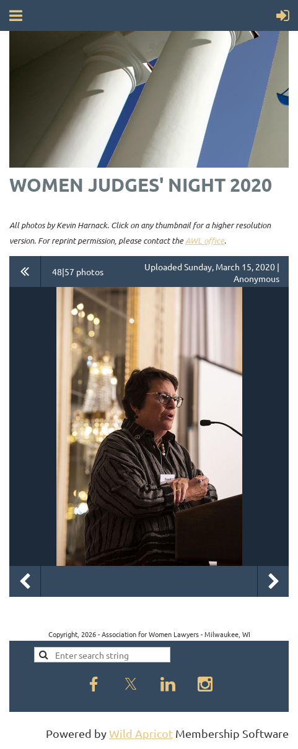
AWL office (204, 240)
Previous (24, 581)
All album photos (25, 271)
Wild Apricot (141, 733)
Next (273, 581)
